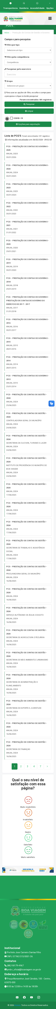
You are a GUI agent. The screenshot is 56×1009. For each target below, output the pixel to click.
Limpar (29, 111)
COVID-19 (18, 118)
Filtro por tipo (11, 45)
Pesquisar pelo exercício (17, 69)
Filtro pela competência (16, 57)
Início (6, 33)
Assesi (17, 1005)
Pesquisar (29, 104)
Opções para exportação (28, 124)
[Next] (40, 766)
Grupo (8, 81)
